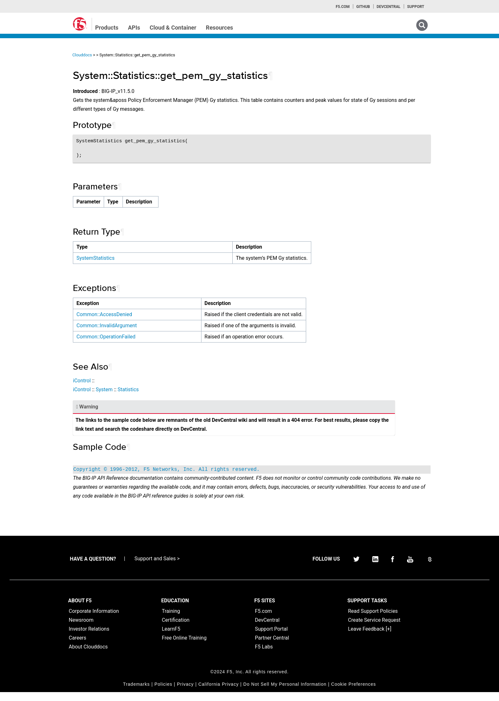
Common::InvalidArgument (148, 325)
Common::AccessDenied (146, 314)
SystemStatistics (137, 258)
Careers (77, 647)
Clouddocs (124, 55)
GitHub (363, 6)
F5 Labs (264, 656)
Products (106, 27)
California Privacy (218, 693)
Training (171, 620)
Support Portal (271, 638)
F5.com (343, 6)
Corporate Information (94, 620)
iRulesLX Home (28, 119)
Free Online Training (184, 647)
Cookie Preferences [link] (353, 693)
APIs (134, 27)
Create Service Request (374, 629)
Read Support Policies (373, 620)
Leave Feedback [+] (369, 638)
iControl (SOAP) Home (35, 96)
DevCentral (267, 629)
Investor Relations (89, 638)
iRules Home (26, 107)
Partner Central (272, 647)
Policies (163, 693)
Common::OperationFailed (147, 337)
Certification (176, 629)
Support (415, 6)
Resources (219, 27)
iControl (123, 381)
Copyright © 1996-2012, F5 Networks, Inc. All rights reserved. (208, 469)
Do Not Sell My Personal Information (285, 693)
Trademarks (136, 693)
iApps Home (25, 73)
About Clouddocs (88, 656)
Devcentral (388, 6)
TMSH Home (26, 130)
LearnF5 (171, 638)
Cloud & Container (173, 27)
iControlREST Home (33, 85)
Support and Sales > (156, 567)
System (145, 389)
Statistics (169, 389)
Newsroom (81, 629)
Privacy (185, 693)
